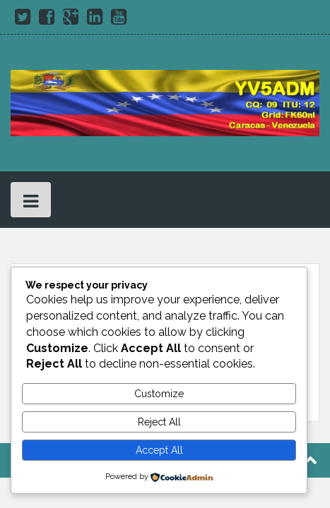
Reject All (159, 422)
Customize (159, 393)
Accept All (159, 450)
